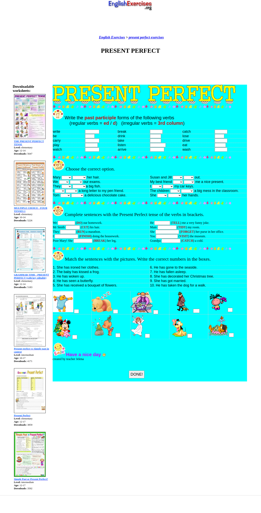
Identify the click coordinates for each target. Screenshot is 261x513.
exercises (157, 37)
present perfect (139, 37)
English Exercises (112, 37)
